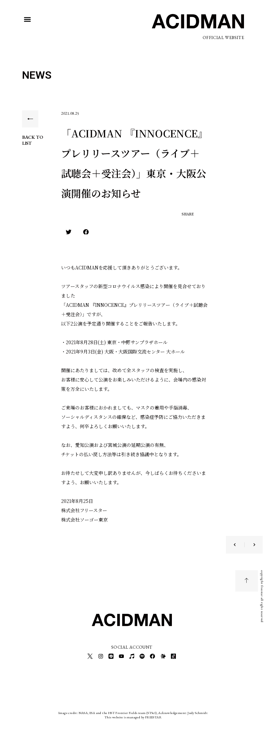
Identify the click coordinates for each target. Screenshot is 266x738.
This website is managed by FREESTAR (133, 716)
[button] (27, 19)
